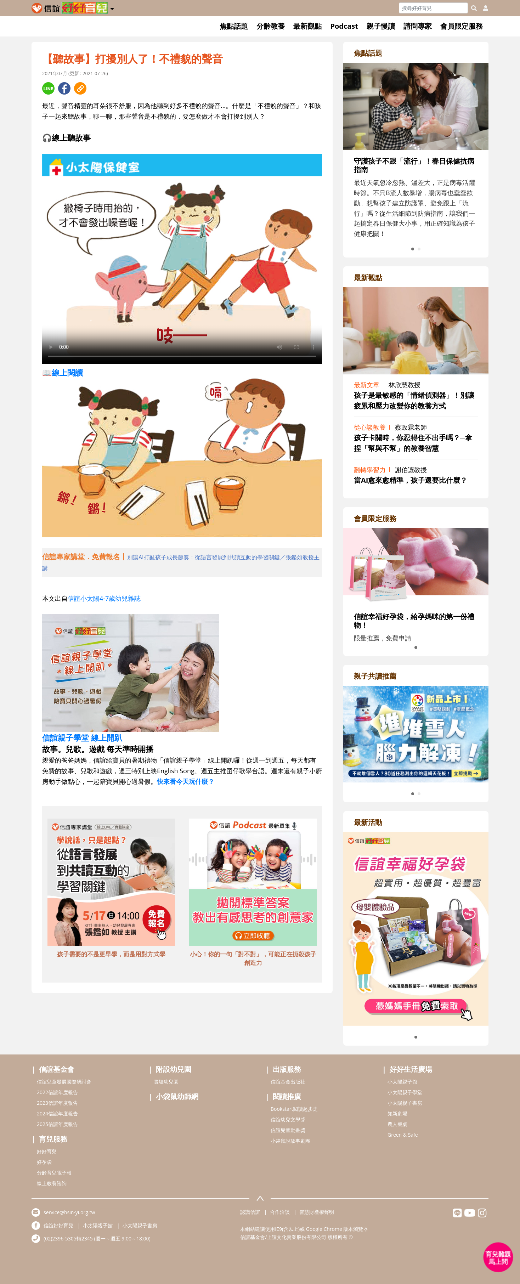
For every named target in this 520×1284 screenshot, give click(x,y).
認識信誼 (250, 1212)
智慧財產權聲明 (316, 1212)
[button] (112, 7)
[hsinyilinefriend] (457, 1214)
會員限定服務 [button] (461, 26)
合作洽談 (280, 1212)
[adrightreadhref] (415, 733)
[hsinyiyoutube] (470, 1214)
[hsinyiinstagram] (482, 1214)
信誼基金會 (56, 1069)
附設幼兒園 (173, 1069)
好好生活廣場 (411, 1069)
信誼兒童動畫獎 (288, 1130)
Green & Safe (403, 1134)
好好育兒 (47, 1151)
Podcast (344, 26)
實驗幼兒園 (166, 1081)
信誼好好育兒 (58, 1225)
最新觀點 (307, 26)
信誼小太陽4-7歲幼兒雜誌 (104, 598)
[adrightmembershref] (415, 566)
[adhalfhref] (182, 562)
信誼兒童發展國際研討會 (64, 1081)
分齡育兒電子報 (54, 1172)
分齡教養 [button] (270, 26)
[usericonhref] (482, 8)
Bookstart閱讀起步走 (294, 1108)
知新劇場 (397, 1113)
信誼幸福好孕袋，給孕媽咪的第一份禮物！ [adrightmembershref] (414, 621)
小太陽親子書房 (405, 1102)
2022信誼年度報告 (57, 1092)
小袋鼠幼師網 (177, 1096)
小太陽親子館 (402, 1081)
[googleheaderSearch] (474, 8)
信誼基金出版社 (288, 1081)
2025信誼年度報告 (57, 1124)
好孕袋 (44, 1162)
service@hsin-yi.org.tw (69, 1212)
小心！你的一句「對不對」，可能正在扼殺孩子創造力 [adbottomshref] (253, 958)
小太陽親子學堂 (405, 1092)
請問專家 (417, 26)
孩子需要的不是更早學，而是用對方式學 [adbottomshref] (111, 954)
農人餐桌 (397, 1124)
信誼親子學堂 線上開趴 (82, 737)
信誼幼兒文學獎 (288, 1119)
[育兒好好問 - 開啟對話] (498, 1257)
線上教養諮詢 (52, 1183)
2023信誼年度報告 (57, 1102)
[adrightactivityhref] (415, 928)
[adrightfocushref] (415, 170)
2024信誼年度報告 (57, 1113)
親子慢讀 (381, 26)
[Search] (433, 7)
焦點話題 (234, 26)
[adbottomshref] (111, 883)
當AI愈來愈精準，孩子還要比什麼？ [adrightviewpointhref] (410, 480)
